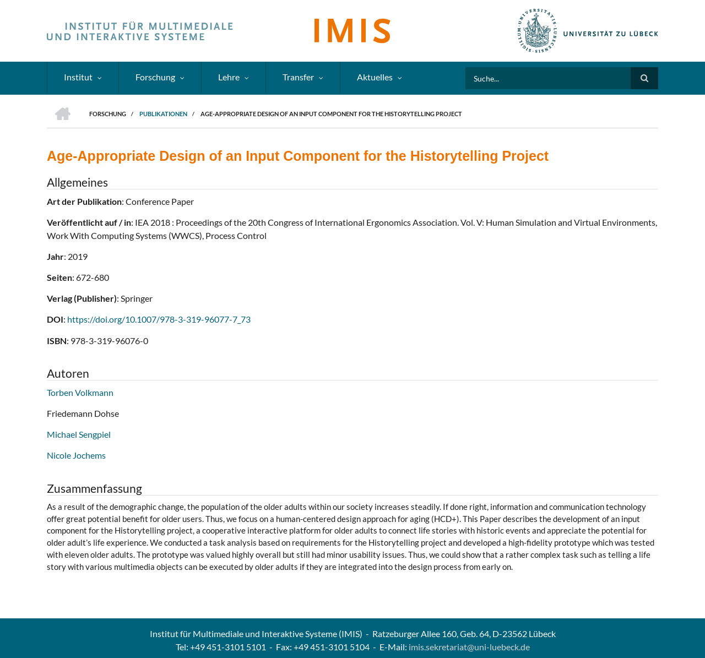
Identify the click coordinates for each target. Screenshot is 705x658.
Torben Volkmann (80, 392)
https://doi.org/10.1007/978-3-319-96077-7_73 (159, 319)
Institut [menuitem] (78, 77)
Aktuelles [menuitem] (375, 77)
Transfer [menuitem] (298, 77)
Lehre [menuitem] (229, 77)
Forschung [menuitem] (155, 77)
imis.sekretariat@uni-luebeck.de (469, 646)
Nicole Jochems (76, 455)
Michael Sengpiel (79, 434)
